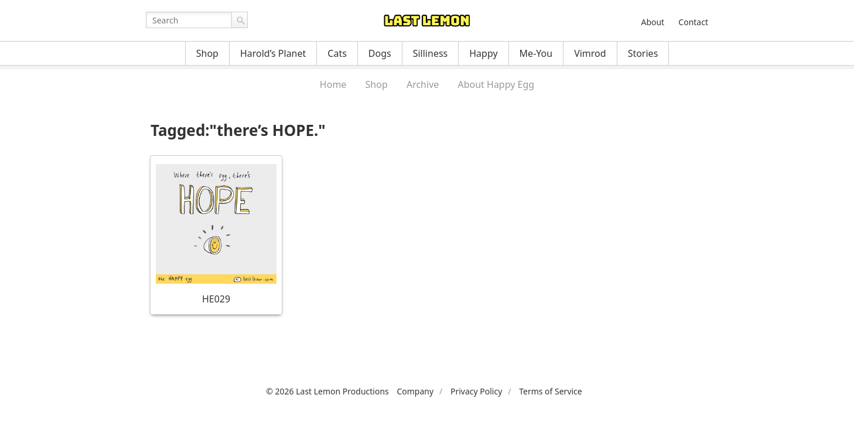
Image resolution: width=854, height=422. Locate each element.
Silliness (430, 53)
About (652, 22)
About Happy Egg (495, 84)
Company (415, 391)
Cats (337, 53)
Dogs (379, 53)
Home (333, 84)
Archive (422, 84)
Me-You (536, 53)
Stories (643, 53)
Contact (693, 22)
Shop (207, 53)
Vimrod (590, 53)
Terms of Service (550, 391)
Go (239, 20)
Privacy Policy (476, 391)
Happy (483, 53)
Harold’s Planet (273, 53)
